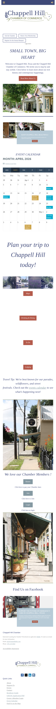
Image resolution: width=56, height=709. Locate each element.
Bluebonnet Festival (8, 197)
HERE (38, 637)
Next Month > (49, 170)
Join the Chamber (10, 36)
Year (24, 170)
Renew (28, 482)
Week (7, 170)
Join (28, 493)
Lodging (28, 367)
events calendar (37, 387)
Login (28, 505)
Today (40, 170)
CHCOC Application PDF (16, 696)
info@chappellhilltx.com (13, 641)
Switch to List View (10, 163)
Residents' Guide (12, 693)
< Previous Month (32, 170)
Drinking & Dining (28, 318)
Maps (28, 293)
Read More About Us (28, 78)
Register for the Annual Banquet (14, 40)
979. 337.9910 (11, 644)
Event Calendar (12, 701)
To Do (28, 342)
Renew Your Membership (28, 36)
